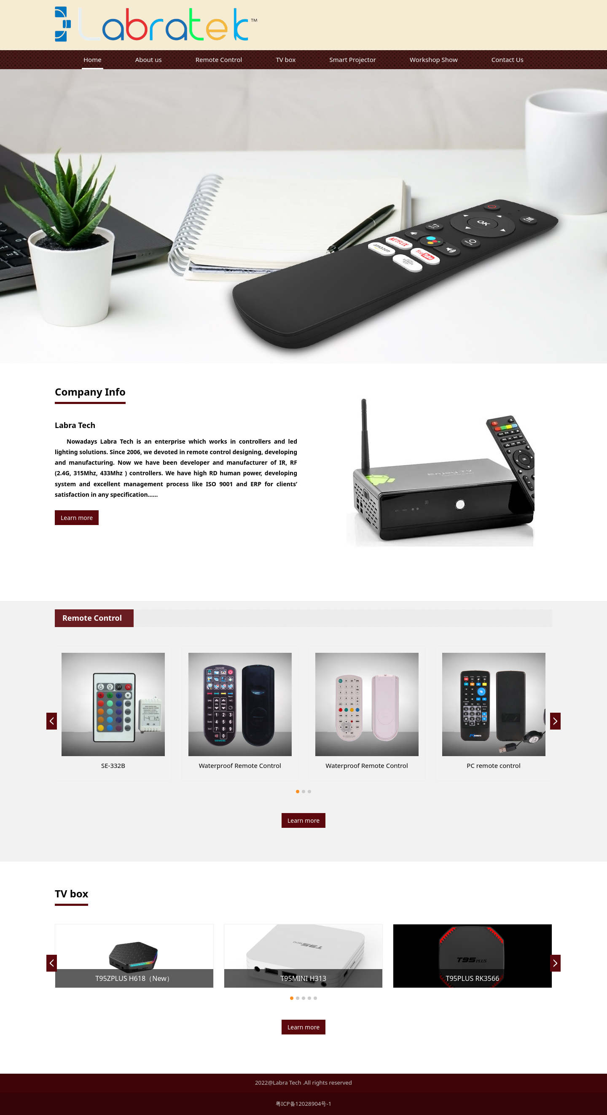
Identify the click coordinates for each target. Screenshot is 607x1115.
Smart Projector (353, 59)
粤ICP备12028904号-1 (304, 1103)
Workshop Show (434, 59)
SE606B (113, 765)
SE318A (367, 765)
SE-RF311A (239, 765)
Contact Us (508, 59)
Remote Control (219, 59)
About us (148, 59)
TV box (285, 59)
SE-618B (494, 765)
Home (92, 59)
